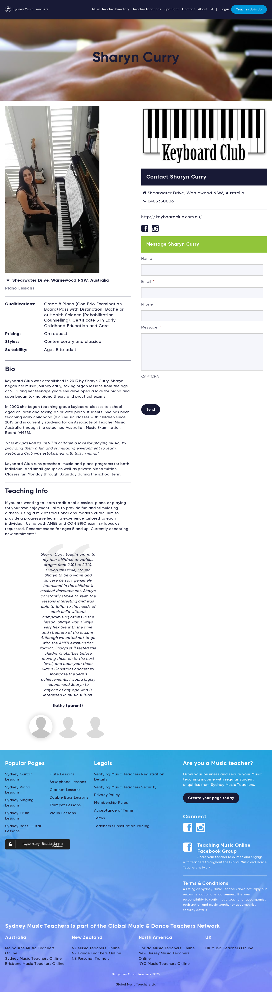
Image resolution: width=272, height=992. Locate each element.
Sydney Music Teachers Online (33, 958)
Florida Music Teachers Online (167, 948)
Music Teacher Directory (110, 9)
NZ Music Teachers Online (96, 948)
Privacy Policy (107, 795)
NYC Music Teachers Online (164, 964)
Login (225, 9)
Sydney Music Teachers (27, 9)
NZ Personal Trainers (90, 958)
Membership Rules (111, 802)
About (202, 9)
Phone (147, 304)
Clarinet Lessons (65, 789)
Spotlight (171, 9)
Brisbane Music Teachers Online (35, 964)
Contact (188, 9)
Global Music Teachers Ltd (136, 984)
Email (148, 282)
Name (146, 259)
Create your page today (211, 798)
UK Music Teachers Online (229, 948)
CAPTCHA (150, 377)
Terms (99, 818)
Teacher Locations (147, 9)
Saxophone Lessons (68, 782)
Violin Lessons (63, 813)
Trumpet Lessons (65, 805)
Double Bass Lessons (69, 797)
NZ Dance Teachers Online (96, 953)
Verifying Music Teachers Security (125, 787)
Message (151, 327)
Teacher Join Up (249, 9)
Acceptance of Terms (114, 810)
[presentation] (176, 391)
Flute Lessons (62, 774)
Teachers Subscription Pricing (122, 826)
